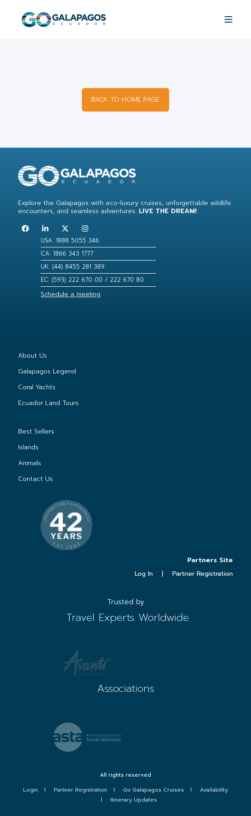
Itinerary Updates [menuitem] (133, 800)
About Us (32, 355)
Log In (144, 573)
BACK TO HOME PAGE (125, 99)
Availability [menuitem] (214, 790)
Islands (28, 447)
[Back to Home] (63, 23)
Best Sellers (36, 431)
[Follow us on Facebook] (25, 228)
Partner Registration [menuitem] (80, 790)
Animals (29, 463)
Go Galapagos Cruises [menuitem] (153, 790)
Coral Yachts (37, 387)
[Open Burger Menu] (228, 19)
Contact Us (35, 479)
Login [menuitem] (30, 790)
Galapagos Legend (47, 371)
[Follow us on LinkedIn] (45, 228)
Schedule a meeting (70, 294)
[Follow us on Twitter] (65, 228)
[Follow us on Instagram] (85, 228)
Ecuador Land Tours (48, 403)
